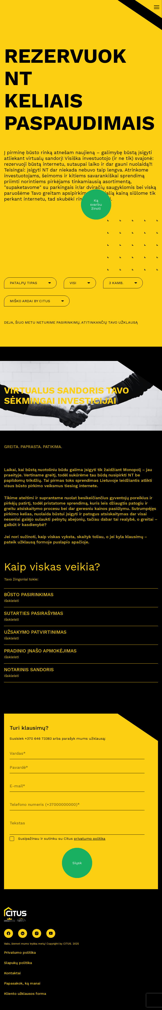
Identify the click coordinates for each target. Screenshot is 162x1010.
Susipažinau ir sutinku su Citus (61, 838)
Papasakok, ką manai (22, 983)
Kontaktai (12, 973)
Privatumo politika (20, 952)
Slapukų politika (18, 963)
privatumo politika (89, 838)
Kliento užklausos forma (25, 993)
